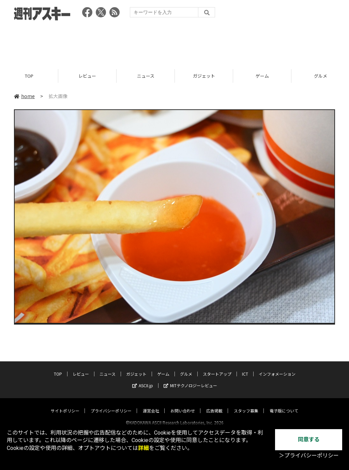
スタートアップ (217, 368)
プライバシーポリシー (111, 404)
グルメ (186, 368)
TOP (29, 76)
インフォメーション (277, 368)
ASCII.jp (142, 379)
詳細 (143, 448)
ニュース (145, 76)
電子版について (284, 404)
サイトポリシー (65, 404)
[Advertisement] (174, 42)
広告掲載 (214, 404)
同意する (309, 439)
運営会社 (151, 404)
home (24, 96)
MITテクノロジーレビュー (190, 379)
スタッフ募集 (246, 404)
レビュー (87, 76)
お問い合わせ (182, 404)
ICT (245, 368)
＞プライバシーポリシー (309, 455)
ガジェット (204, 76)
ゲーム (262, 76)
